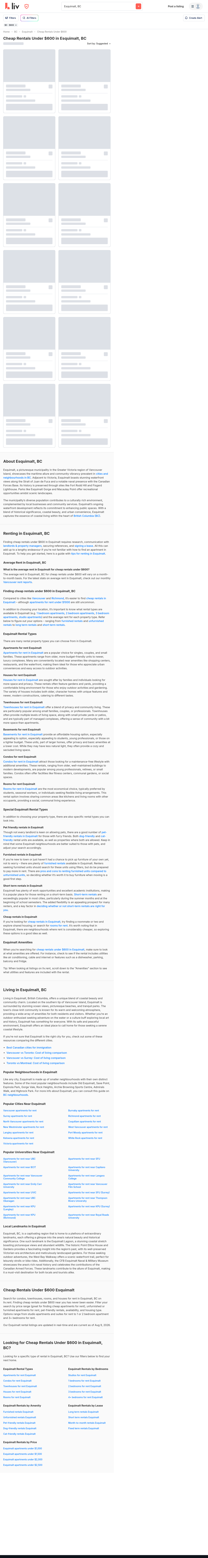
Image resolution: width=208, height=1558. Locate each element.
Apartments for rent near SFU (84, 1161)
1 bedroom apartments (50, 616)
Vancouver (38, 601)
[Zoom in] (202, 1543)
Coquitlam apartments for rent (84, 1124)
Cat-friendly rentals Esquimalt (19, 1436)
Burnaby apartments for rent (83, 1113)
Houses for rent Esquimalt (17, 1394)
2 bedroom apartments (80, 616)
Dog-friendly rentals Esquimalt (19, 1431)
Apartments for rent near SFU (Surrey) (89, 1195)
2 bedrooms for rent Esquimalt (84, 1389)
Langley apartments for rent (18, 1135)
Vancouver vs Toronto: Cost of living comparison (36, 1055)
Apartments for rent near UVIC (19, 1195)
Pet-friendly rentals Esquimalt (19, 1425)
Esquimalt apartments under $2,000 (22, 1462)
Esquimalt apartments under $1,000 (22, 1451)
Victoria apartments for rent (18, 1146)
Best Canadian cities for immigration (28, 1050)
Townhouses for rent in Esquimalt (24, 710)
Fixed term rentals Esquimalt (83, 1431)
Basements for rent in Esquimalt (23, 737)
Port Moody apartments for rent (85, 1135)
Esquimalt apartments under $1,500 (22, 1456)
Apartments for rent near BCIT (19, 1170)
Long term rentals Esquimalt (83, 1414)
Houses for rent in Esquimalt (20, 682)
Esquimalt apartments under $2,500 (22, 1467)
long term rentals (26, 627)
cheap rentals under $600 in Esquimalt (60, 952)
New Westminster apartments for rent (23, 1130)
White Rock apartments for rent (85, 1141)
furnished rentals (72, 624)
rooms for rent (59, 928)
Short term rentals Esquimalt (83, 1420)
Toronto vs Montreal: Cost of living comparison (35, 1066)
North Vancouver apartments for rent (23, 1124)
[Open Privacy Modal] (27, 6)
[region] (161, 793)
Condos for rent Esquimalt (17, 1383)
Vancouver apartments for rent (20, 1113)
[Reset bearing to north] (202, 1552)
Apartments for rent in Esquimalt (23, 655)
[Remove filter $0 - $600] (16, 25)
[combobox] (64, 6)
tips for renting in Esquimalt (88, 556)
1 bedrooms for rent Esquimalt (84, 1383)
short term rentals (54, 627)
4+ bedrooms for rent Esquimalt (85, 1400)
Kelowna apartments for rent (18, 1141)
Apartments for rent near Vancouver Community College (22, 1180)
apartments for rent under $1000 (50, 605)
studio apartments (30, 620)
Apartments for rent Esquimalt (19, 1378)
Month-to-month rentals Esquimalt (87, 1425)
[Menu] (196, 6)
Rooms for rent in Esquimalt (20, 791)
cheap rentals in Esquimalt (44, 924)
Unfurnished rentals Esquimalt (19, 1420)
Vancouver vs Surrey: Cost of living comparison (36, 1060)
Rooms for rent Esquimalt (17, 1400)
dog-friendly (87, 839)
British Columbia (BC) (87, 518)
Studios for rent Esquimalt (82, 1378)
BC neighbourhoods (15, 1097)
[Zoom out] (202, 1547)
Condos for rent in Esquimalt (21, 764)
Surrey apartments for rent (17, 1119)
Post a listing (176, 6)
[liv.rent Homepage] (12, 6)
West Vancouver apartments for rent (88, 1130)
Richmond (58, 601)
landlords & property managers (22, 548)
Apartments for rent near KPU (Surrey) (89, 1209)
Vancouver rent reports (17, 585)
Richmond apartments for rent (84, 1119)
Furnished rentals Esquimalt (18, 1414)
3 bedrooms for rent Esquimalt (84, 1394)
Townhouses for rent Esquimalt (20, 1389)
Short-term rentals (85, 897)
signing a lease (84, 548)
